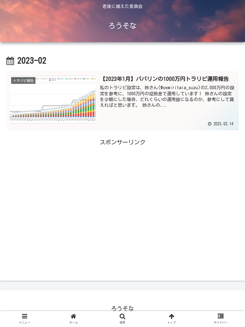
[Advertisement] (122, 202)
